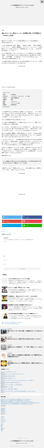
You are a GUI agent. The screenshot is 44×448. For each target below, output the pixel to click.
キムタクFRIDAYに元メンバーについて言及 (19, 278)
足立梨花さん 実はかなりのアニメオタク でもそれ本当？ (23, 296)
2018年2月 (3, 409)
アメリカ (3, 417)
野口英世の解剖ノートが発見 (7, 386)
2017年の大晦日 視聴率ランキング (8, 378)
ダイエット (3, 419)
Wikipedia (5, 106)
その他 (2, 416)
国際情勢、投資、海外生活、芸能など (22, 443)
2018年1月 (3, 410)
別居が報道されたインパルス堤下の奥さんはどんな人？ (12, 373)
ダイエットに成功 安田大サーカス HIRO (19, 287)
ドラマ (2, 422)
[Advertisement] (22, 17)
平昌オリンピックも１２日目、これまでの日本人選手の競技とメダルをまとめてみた (18, 391)
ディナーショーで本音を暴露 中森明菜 (9, 389)
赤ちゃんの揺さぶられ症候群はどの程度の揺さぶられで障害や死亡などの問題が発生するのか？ (21, 402)
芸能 (3, 231)
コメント (5, 241)
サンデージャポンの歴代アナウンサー (8, 371)
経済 (2, 429)
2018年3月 (3, 408)
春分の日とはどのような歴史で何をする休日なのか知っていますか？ (24, 339)
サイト (4, 264)
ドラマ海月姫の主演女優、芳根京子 (8, 376)
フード (2, 423)
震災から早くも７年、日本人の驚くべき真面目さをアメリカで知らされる (16, 399)
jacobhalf (8, 234)
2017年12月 (3, 411)
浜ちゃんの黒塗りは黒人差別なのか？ (12, 323)
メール (4, 260)
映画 (2, 425)
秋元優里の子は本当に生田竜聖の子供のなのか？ (20, 305)
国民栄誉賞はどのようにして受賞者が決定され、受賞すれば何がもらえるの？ (17, 403)
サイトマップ (26, 438)
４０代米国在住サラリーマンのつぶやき (22, 5)
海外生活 (3, 428)
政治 (2, 424)
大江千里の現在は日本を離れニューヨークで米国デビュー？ (23, 313)
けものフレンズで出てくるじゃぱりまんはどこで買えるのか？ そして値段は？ (17, 380)
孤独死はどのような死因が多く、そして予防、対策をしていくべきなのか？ (17, 401)
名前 (4, 256)
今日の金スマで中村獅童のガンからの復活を (13, 322)
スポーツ (3, 418)
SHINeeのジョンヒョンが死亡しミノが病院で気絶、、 (12, 384)
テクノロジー (3, 421)
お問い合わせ (20, 438)
